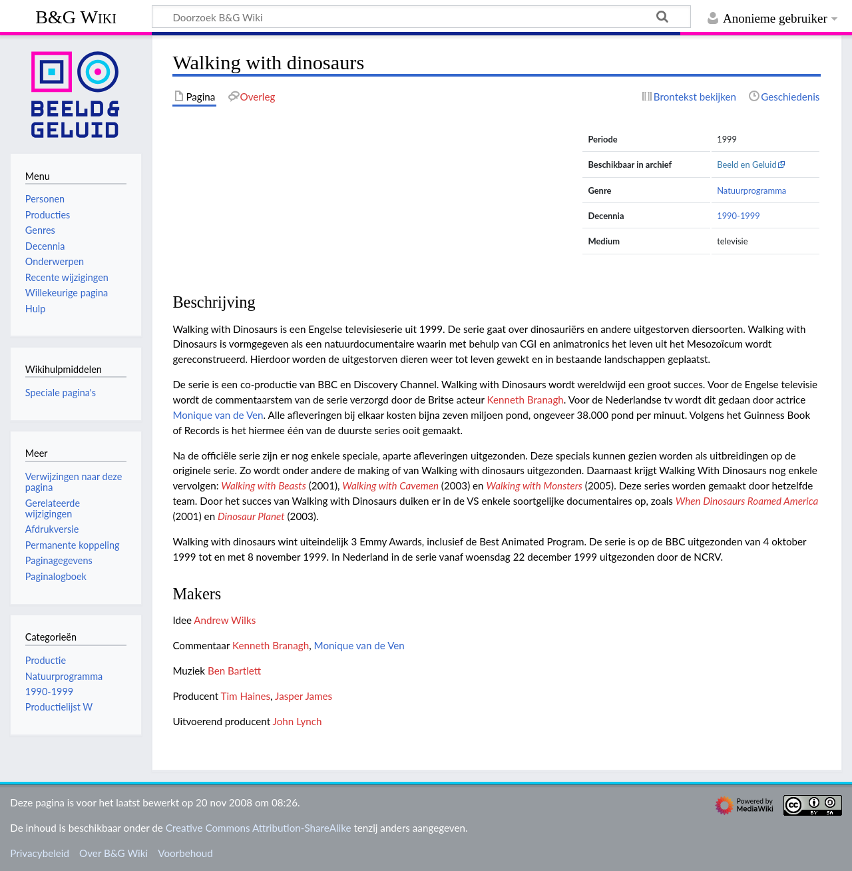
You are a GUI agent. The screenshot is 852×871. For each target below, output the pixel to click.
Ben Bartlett (234, 671)
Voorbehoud (185, 853)
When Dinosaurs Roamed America (747, 501)
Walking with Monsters (534, 485)
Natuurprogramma (751, 190)
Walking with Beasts (263, 485)
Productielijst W (59, 707)
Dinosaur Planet (251, 516)
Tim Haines (246, 696)
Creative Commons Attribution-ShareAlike (258, 828)
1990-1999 (738, 215)
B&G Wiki (75, 17)
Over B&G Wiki (113, 853)
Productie (45, 660)
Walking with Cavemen (390, 485)
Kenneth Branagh (525, 400)
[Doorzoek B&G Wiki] (421, 16)
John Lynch (297, 721)
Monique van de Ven (217, 415)
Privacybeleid (39, 853)
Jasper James (303, 696)
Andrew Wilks (225, 620)
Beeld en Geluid (747, 164)
